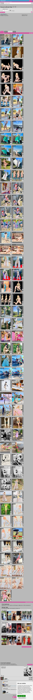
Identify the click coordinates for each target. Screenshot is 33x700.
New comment (30, 664)
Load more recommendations (26, 646)
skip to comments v (29, 602)
